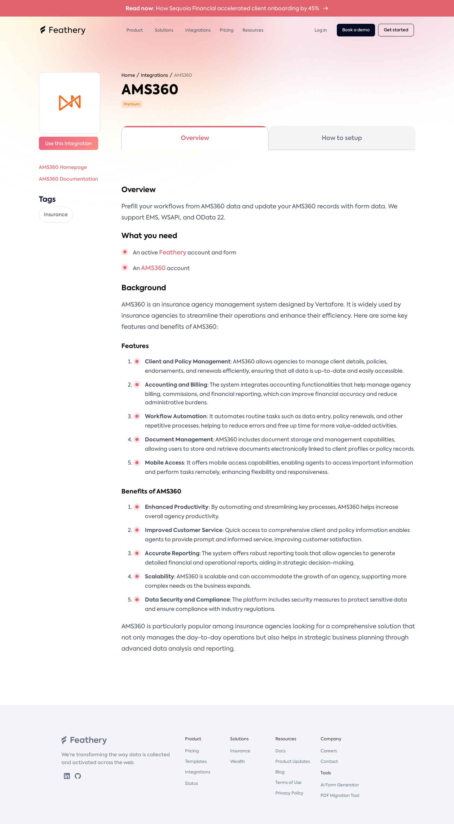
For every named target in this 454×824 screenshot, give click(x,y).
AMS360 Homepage (63, 167)
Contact (329, 761)
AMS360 (183, 75)
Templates (196, 761)
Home (128, 75)
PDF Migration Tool (340, 795)
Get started (396, 30)
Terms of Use (288, 782)
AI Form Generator (340, 785)
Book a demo (356, 30)
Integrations (198, 30)
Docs (280, 751)
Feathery (172, 252)
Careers (329, 751)
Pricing (226, 30)
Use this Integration (68, 143)
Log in (321, 30)
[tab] (194, 138)
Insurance (240, 751)
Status (191, 783)
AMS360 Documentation (68, 179)
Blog (279, 772)
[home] (63, 30)
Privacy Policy (289, 793)
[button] (136, 30)
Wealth (237, 761)
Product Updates (292, 761)
